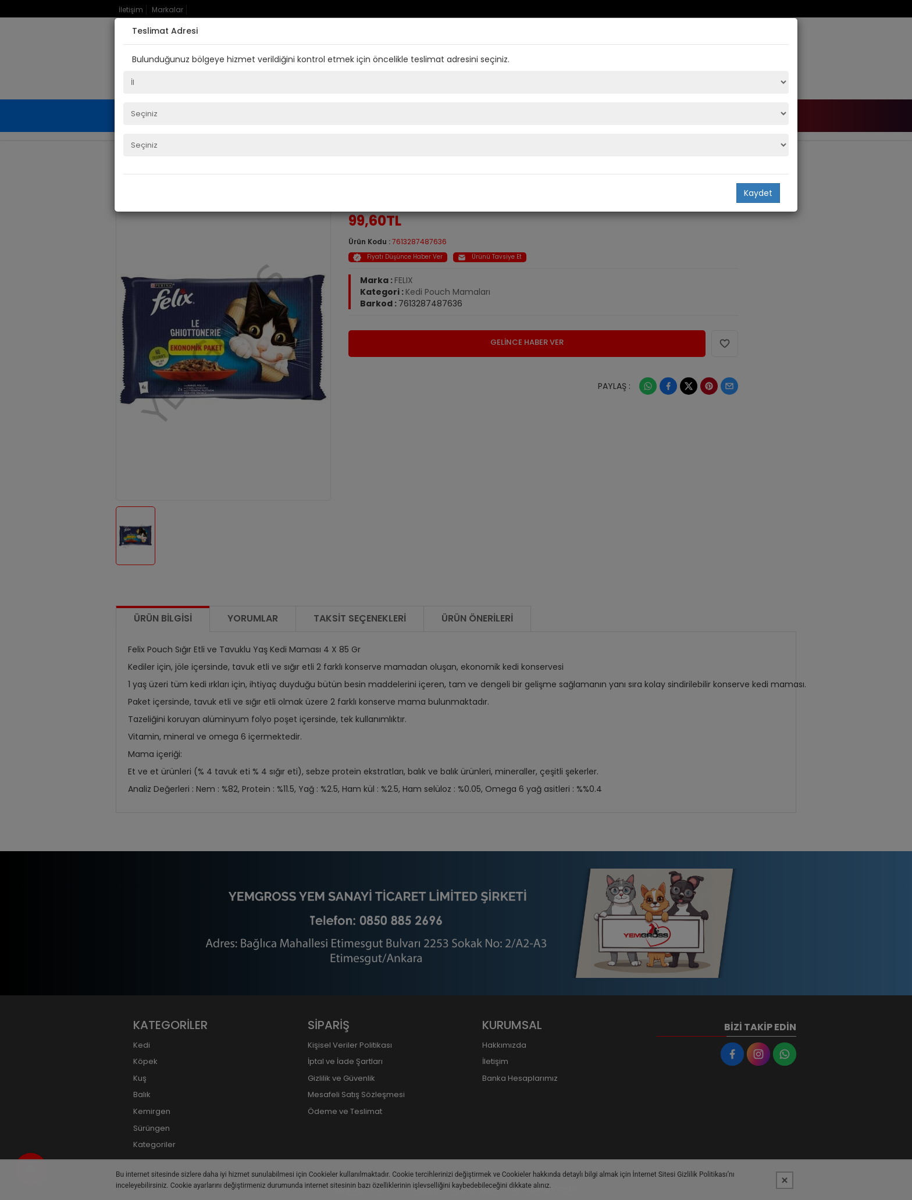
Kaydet (758, 193)
